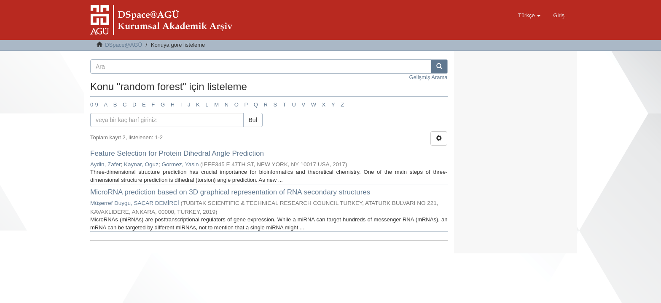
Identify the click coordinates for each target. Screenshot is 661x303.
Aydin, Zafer (105, 164)
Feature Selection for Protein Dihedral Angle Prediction (177, 153)
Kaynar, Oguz (141, 164)
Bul (253, 120)
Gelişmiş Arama (428, 77)
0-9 (94, 104)
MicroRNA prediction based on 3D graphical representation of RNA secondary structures (230, 192)
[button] (529, 15)
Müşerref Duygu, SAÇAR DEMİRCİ (134, 203)
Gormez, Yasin (180, 164)
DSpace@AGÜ (123, 45)
